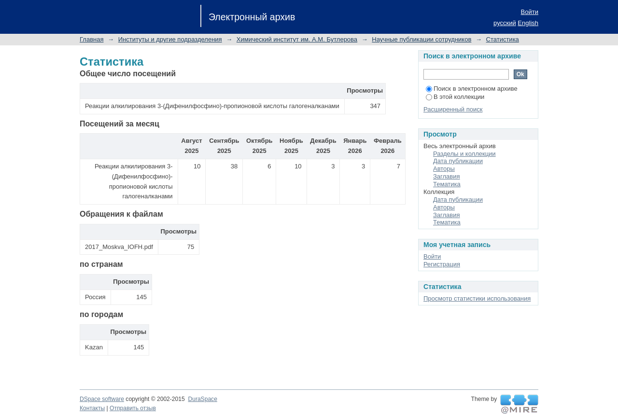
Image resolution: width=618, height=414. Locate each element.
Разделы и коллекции (464, 153)
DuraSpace (202, 399)
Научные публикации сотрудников (421, 39)
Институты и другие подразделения (170, 39)
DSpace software (102, 399)
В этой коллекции (455, 96)
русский (504, 23)
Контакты (92, 408)
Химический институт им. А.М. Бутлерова (297, 39)
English (528, 23)
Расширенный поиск (452, 109)
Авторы (444, 168)
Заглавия (446, 176)
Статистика (502, 39)
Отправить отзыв (133, 408)
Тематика (447, 184)
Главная (91, 39)
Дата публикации (458, 161)
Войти (529, 11)
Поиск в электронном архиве (472, 88)
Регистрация (441, 264)
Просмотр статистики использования (477, 298)
